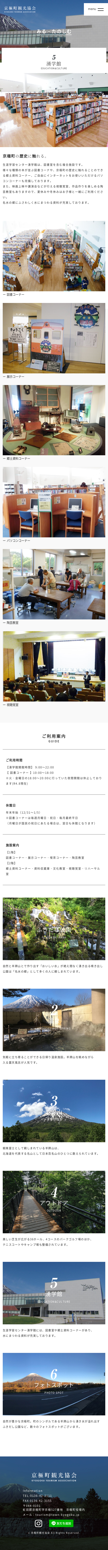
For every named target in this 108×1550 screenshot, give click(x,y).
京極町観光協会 (40, 1532)
